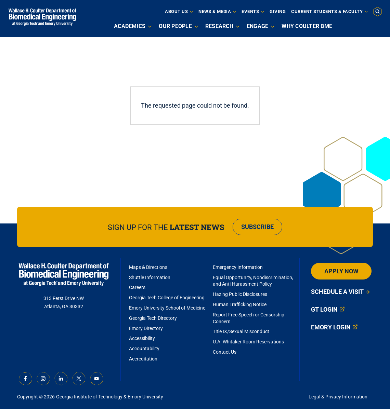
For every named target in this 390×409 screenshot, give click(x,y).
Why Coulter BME (307, 26)
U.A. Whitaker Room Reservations (248, 341)
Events (250, 11)
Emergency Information (238, 267)
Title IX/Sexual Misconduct (241, 331)
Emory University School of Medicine (167, 308)
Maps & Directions (148, 267)
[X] (79, 378)
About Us (176, 11)
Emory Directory (146, 328)
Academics (129, 26)
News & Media (214, 11)
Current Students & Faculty (327, 11)
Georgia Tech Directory (153, 318)
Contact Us (224, 352)
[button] (377, 11)
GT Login (324, 309)
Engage (258, 26)
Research (219, 26)
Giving (278, 11)
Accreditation (143, 359)
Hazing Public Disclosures (240, 294)
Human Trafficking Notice (239, 304)
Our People (175, 26)
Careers (137, 287)
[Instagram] (43, 378)
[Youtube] (96, 378)
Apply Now (341, 271)
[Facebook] (25, 378)
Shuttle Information (149, 277)
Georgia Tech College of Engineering (167, 297)
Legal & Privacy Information (338, 396)
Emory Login (331, 327)
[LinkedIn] (61, 378)
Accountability (144, 348)
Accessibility (142, 338)
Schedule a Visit (337, 291)
